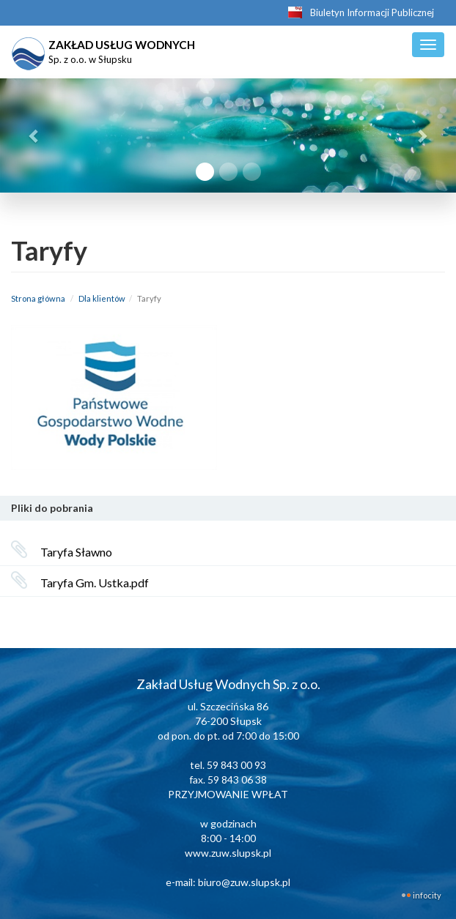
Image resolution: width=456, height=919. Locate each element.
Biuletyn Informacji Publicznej (372, 12)
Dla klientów (101, 298)
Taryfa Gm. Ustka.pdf (94, 582)
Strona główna (38, 298)
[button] (34, 135)
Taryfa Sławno (76, 552)
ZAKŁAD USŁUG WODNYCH (103, 50)
